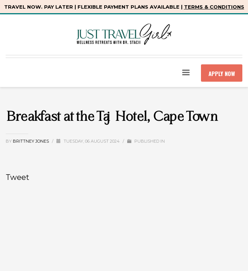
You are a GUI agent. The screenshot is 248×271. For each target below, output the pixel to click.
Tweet (17, 177)
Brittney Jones (31, 141)
